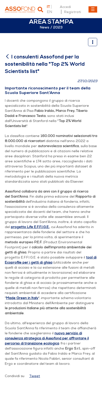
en (49, 12)
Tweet (34, 376)
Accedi (65, 7)
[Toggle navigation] (92, 9)
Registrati (72, 12)
